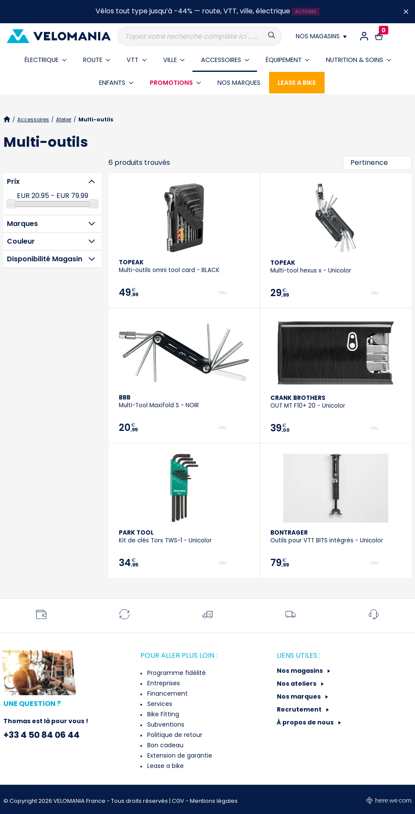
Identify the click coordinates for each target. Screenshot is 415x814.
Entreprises (163, 683)
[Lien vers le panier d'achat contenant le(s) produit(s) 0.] (379, 36)
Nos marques (299, 696)
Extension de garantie (179, 755)
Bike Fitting (162, 714)
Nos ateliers (297, 684)
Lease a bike (165, 765)
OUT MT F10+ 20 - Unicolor (307, 402)
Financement (167, 693)
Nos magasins (300, 671)
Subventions (165, 724)
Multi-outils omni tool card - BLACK (169, 266)
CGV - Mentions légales (205, 801)
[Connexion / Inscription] (364, 36)
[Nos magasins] (321, 36)
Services (159, 703)
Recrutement (300, 709)
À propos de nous (306, 722)
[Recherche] (200, 36)
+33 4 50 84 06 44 (41, 735)
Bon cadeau (164, 745)
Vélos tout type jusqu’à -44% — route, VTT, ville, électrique (193, 11)
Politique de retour (174, 734)
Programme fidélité (176, 673)
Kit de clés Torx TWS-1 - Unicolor (165, 537)
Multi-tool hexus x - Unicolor (310, 267)
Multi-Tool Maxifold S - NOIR (159, 401)
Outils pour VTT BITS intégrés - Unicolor (326, 537)
